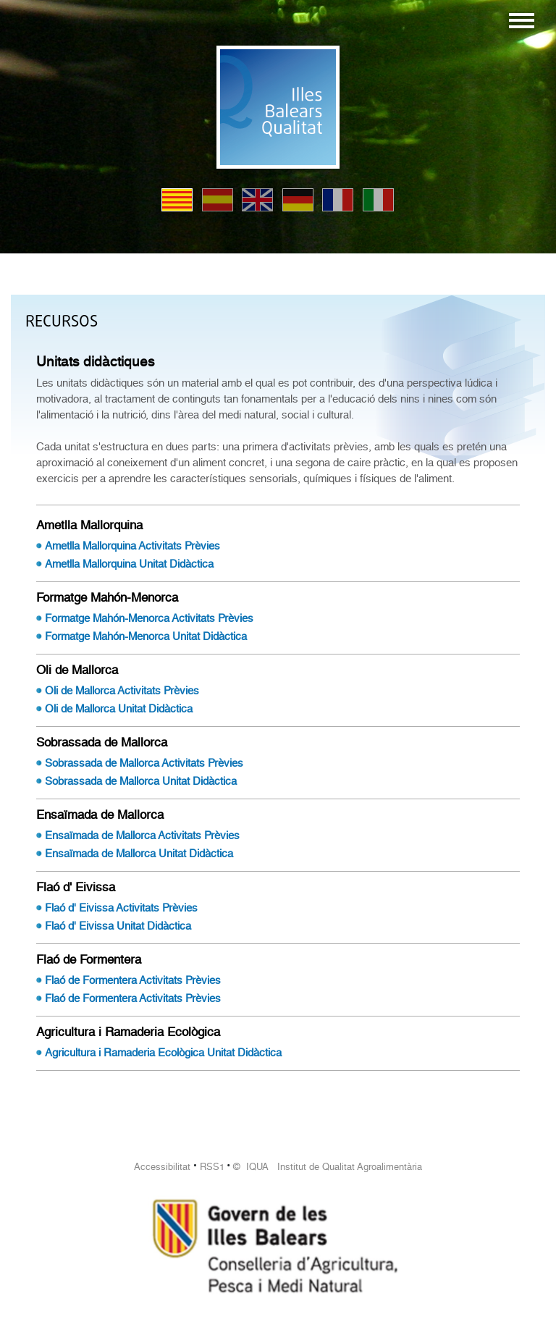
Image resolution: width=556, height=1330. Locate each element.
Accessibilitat (162, 1166)
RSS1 (212, 1166)
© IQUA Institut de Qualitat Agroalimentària (327, 1166)
